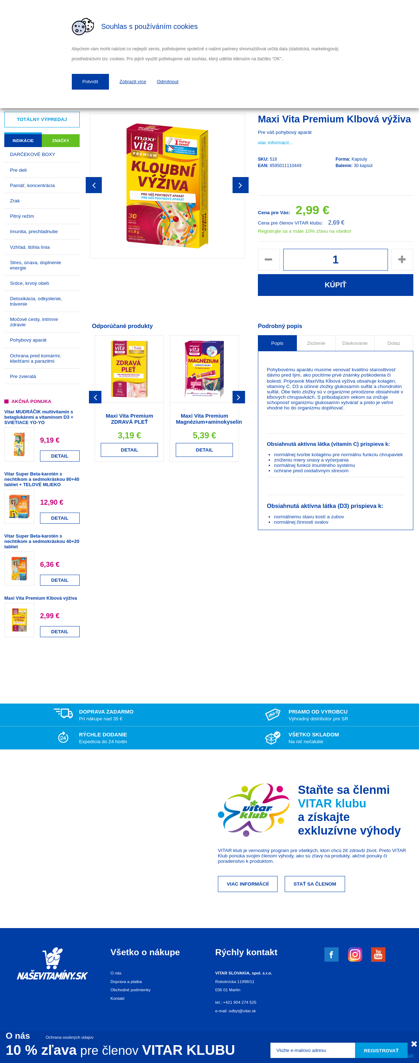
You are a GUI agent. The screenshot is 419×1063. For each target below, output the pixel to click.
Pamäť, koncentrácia (32, 185)
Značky (60, 140)
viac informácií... (275, 142)
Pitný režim (22, 216)
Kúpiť (335, 285)
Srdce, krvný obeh (29, 283)
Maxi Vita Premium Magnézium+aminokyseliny (210, 419)
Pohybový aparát (28, 340)
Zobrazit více (133, 81)
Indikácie (23, 140)
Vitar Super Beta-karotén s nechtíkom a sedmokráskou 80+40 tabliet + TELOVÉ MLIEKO (41, 479)
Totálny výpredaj (42, 119)
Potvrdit (90, 81)
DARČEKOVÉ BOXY (32, 154)
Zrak (15, 200)
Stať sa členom (315, 884)
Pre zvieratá (23, 376)
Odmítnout (168, 81)
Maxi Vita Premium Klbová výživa (40, 598)
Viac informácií (248, 884)
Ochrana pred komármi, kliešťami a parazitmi (35, 358)
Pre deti (18, 170)
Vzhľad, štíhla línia (30, 247)
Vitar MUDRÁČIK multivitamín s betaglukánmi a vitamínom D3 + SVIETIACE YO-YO (38, 417)
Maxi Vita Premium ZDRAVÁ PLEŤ (129, 419)
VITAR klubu (332, 803)
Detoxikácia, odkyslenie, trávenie (36, 301)
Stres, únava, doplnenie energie (35, 265)
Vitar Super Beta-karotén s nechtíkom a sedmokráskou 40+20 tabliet (41, 541)
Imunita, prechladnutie (34, 231)
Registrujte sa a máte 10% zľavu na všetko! (304, 231)
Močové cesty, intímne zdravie (34, 322)
